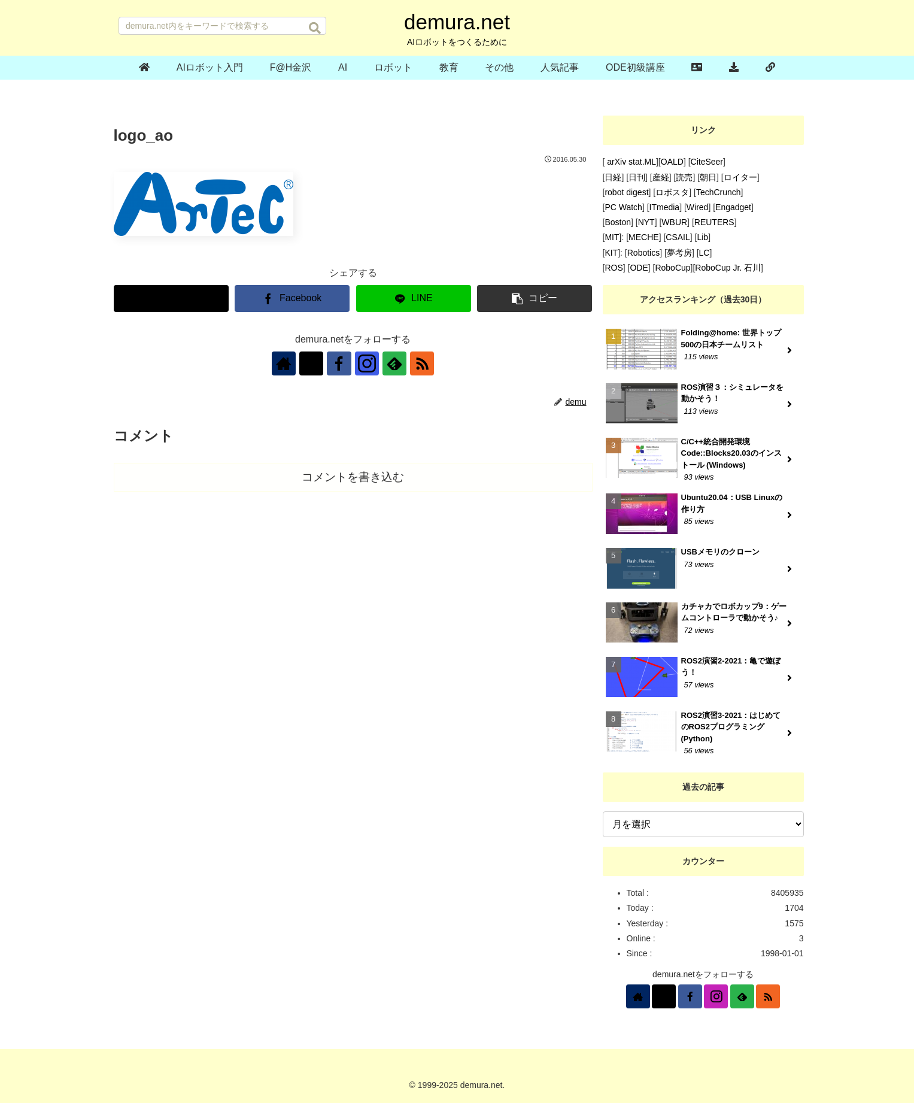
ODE (639, 267)
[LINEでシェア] (413, 298)
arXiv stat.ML (630, 161)
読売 (684, 177)
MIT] (613, 237)
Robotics (643, 252)
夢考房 (679, 252)
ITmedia (664, 207)
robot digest (626, 192)
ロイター (740, 177)
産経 (660, 177)
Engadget (733, 207)
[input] (222, 26)
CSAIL (678, 237)
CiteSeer (707, 161)
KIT (611, 252)
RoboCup (672, 267)
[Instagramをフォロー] (367, 363)
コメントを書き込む (353, 477)
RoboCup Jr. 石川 (728, 267)
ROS (614, 267)
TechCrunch (718, 192)
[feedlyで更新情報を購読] (394, 363)
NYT (646, 222)
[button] (315, 28)
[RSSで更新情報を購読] (422, 363)
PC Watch (623, 207)
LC (704, 252)
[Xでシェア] (171, 298)
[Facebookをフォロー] (339, 363)
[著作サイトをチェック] (284, 363)
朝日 (708, 177)
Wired (698, 207)
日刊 (636, 177)
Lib (702, 237)
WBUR (674, 222)
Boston (618, 222)
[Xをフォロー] (312, 363)
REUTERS (714, 222)
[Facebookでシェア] (292, 298)
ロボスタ (672, 192)
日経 (613, 177)
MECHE (643, 237)
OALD (672, 161)
